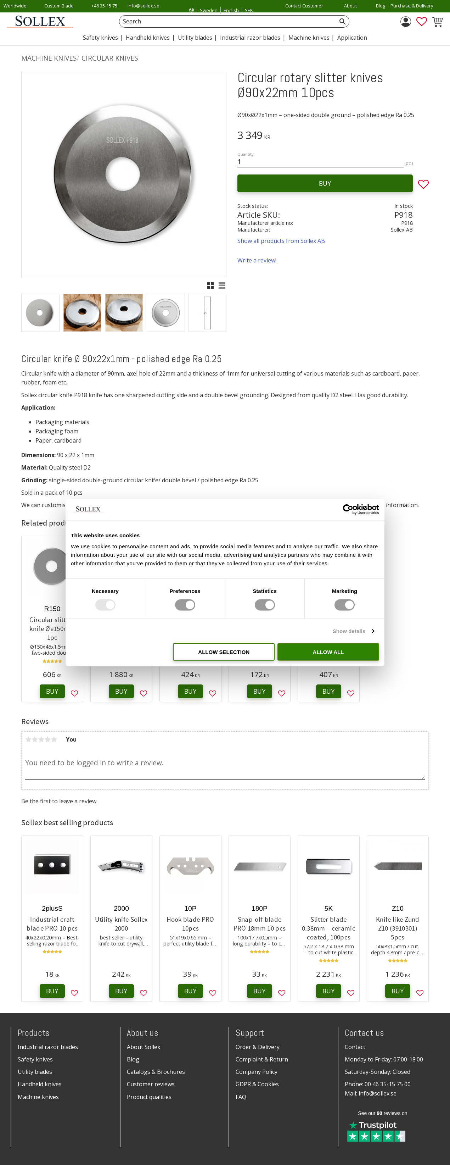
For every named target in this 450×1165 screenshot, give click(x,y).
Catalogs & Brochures (156, 1072)
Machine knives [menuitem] (309, 37)
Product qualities (149, 1097)
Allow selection (223, 652)
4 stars (47, 739)
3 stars (41, 739)
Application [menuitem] (352, 37)
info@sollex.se (143, 5)
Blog (133, 1059)
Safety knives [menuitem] (100, 37)
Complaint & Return (262, 1059)
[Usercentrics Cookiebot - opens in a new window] (348, 509)
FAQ (241, 1097)
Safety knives (35, 1059)
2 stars (35, 739)
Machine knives (38, 1097)
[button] (421, 21)
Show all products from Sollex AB (281, 241)
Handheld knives (40, 1084)
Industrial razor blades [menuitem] (250, 37)
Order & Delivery (258, 1047)
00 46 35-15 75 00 (388, 1084)
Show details (349, 631)
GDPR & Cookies (257, 1084)
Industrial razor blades (48, 1047)
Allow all (328, 652)
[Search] (342, 21)
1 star (28, 739)
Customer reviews (151, 1084)
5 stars (54, 739)
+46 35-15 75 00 (104, 10)
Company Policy (256, 1072)
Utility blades (35, 1072)
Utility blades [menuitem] (195, 37)
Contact (355, 1047)
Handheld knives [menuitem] (148, 37)
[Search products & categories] (226, 21)
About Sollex (143, 1047)
